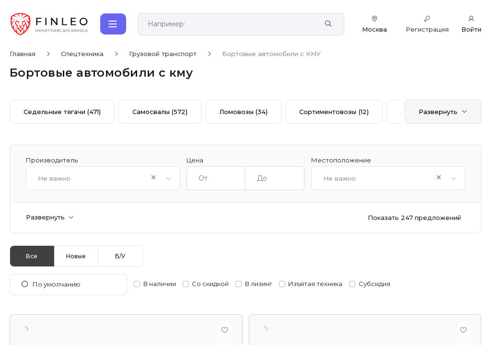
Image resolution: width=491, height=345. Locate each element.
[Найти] (328, 24)
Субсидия (374, 284)
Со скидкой (210, 284)
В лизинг (258, 284)
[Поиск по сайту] (230, 24)
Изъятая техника (315, 284)
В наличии (159, 284)
